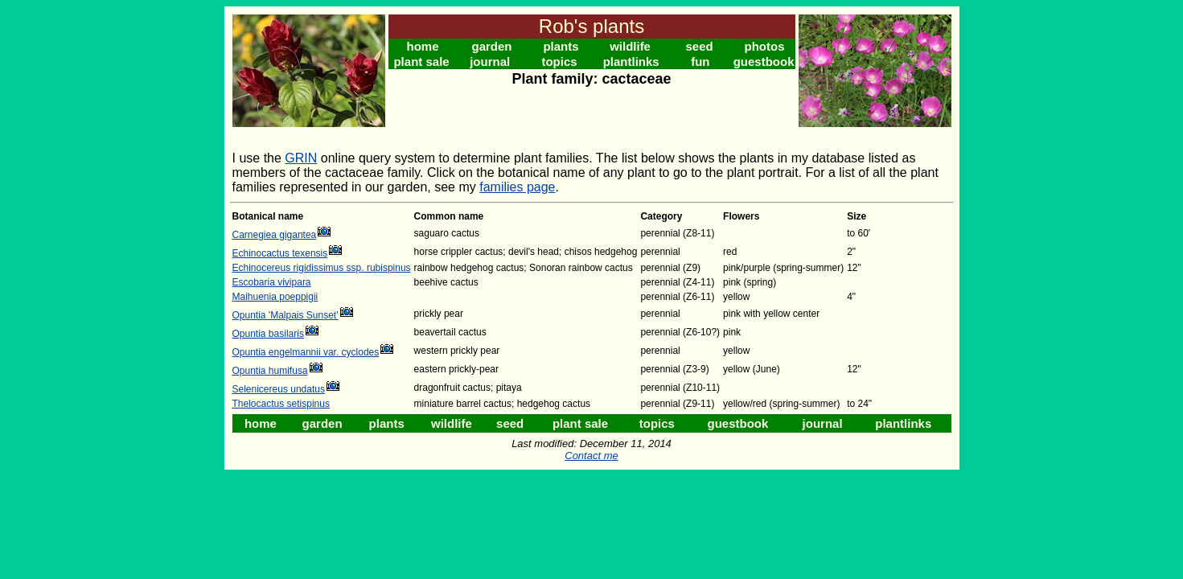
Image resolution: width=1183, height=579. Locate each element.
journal (490, 61)
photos (765, 46)
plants (560, 46)
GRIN (301, 158)
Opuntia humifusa (270, 370)
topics (559, 61)
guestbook (764, 61)
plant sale (421, 61)
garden (492, 46)
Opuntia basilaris (268, 333)
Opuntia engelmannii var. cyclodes (306, 352)
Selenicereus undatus (278, 389)
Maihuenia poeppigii (275, 296)
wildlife (630, 46)
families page (517, 187)
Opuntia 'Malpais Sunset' (285, 315)
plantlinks (631, 61)
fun (700, 61)
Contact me (591, 456)
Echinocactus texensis (280, 253)
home (423, 46)
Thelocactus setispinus (281, 403)
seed (699, 46)
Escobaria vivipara (271, 282)
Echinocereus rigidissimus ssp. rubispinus (321, 267)
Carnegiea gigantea (274, 234)
